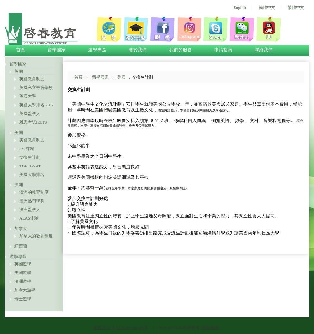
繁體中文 (296, 7)
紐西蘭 (20, 246)
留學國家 (18, 64)
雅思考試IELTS (33, 122)
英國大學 (27, 96)
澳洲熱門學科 (31, 200)
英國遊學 (22, 264)
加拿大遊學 (24, 290)
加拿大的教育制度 (36, 236)
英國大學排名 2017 (36, 104)
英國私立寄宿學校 (36, 87)
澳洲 (18, 184)
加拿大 (20, 228)
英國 (18, 71)
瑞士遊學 (22, 298)
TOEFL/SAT (30, 166)
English (240, 7)
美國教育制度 (31, 140)
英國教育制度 (31, 78)
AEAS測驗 (29, 218)
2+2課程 (26, 148)
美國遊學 (22, 272)
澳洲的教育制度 (34, 192)
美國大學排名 (31, 174)
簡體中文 (267, 7)
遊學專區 (18, 256)
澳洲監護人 (29, 209)
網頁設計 (101, 327)
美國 (18, 132)
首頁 (78, 77)
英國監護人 (29, 113)
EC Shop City (128, 327)
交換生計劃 (29, 157)
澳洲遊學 (22, 281)
